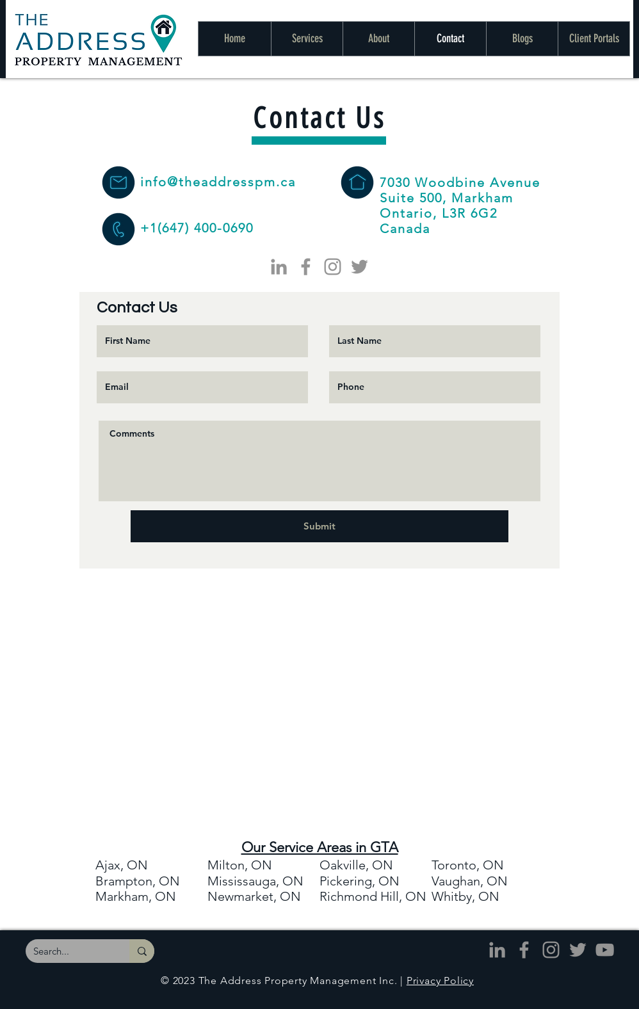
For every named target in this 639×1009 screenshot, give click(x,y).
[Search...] (67, 951)
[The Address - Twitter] (359, 266)
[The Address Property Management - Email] (118, 182)
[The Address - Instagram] (332, 266)
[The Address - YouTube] (605, 950)
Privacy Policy (440, 980)
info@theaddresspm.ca (218, 182)
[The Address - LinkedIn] (279, 266)
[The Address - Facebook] (306, 266)
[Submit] (319, 526)
